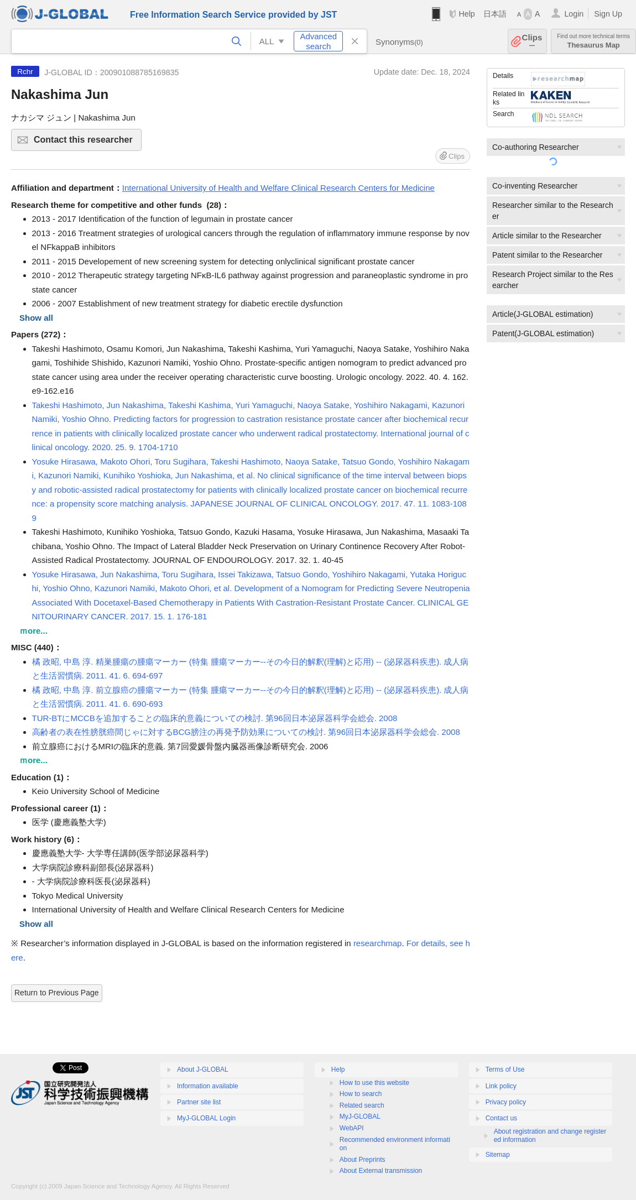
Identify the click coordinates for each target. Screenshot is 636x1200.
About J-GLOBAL (202, 1069)
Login (573, 13)
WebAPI (352, 1128)
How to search (361, 1094)
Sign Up (608, 13)
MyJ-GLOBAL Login (206, 1118)
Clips (532, 41)
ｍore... (33, 630)
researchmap (377, 943)
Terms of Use (505, 1069)
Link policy (501, 1086)
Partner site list (199, 1102)
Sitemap (498, 1155)
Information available (207, 1086)
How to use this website (374, 1083)
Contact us (501, 1118)
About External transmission (381, 1171)
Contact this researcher (86, 143)
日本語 (495, 13)
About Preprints (362, 1160)
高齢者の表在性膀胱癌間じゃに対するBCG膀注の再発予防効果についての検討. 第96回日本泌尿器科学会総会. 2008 (246, 732)
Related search (362, 1105)
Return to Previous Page (56, 992)
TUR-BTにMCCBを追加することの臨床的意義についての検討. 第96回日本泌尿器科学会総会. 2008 (215, 718)
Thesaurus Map (593, 41)
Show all (36, 317)
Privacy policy (506, 1102)
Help (466, 13)
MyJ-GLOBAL (360, 1116)
